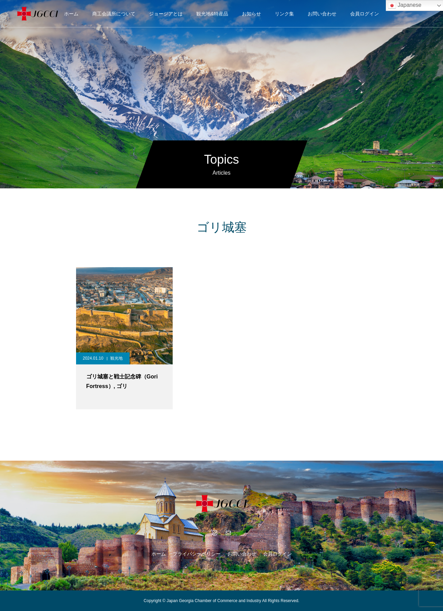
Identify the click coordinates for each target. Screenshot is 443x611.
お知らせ (251, 13)
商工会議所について (113, 13)
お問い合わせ (322, 13)
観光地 (116, 358)
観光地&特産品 (212, 13)
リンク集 (284, 13)
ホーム (71, 13)
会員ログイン (364, 13)
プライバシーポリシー (197, 554)
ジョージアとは (166, 13)
